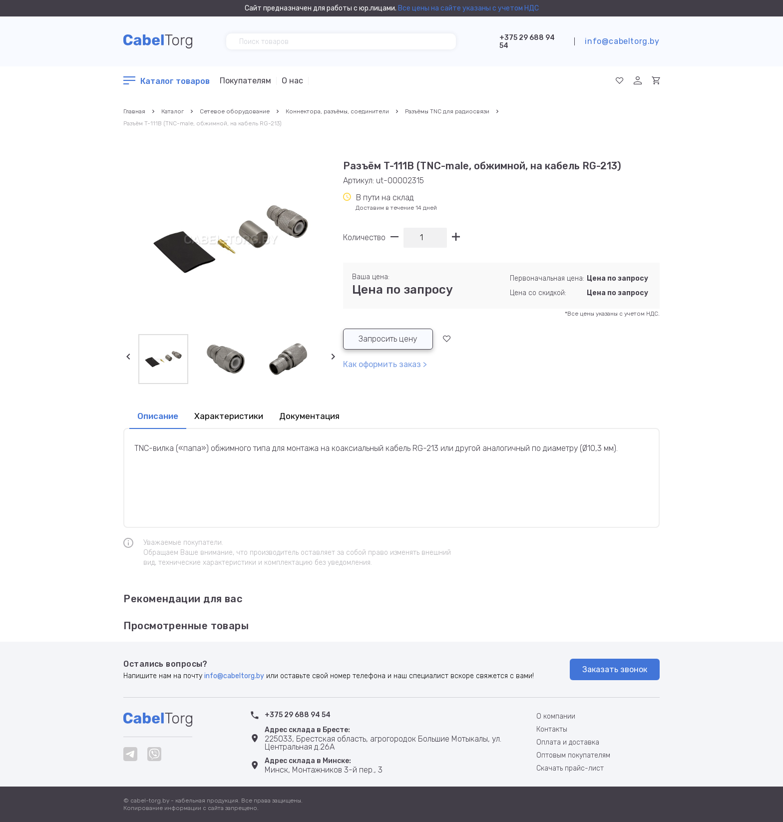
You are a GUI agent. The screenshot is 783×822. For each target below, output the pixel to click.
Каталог (172, 111)
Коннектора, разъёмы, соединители (337, 111)
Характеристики (228, 416)
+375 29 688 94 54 (527, 41)
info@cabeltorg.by (622, 41)
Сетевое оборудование (235, 111)
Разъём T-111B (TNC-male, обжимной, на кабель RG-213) (202, 123)
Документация (309, 416)
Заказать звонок (614, 669)
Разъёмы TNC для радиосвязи (447, 111)
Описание (157, 416)
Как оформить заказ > (385, 364)
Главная (134, 111)
